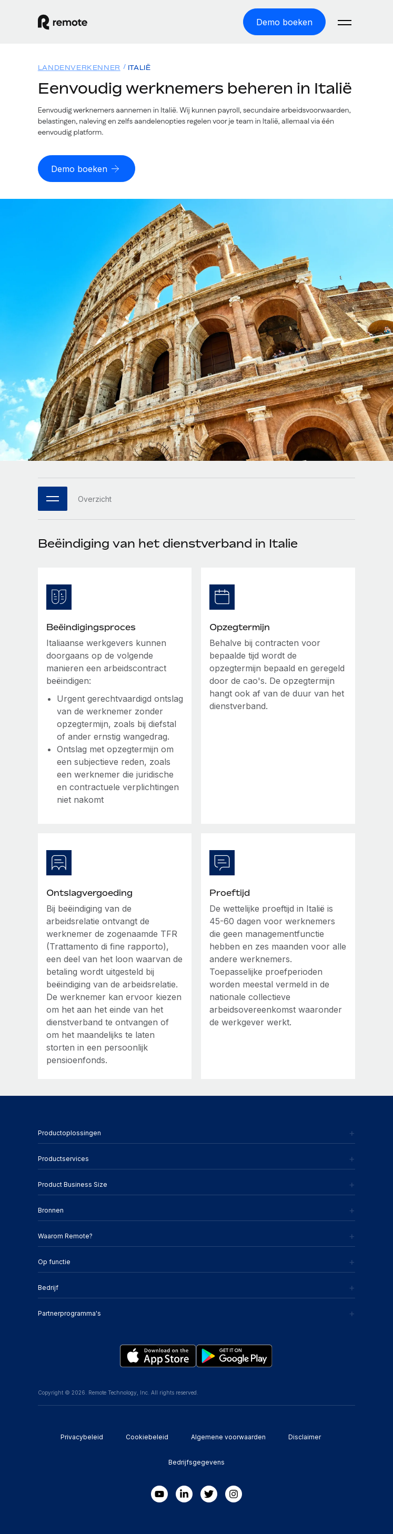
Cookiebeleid (147, 1437)
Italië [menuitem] (139, 68)
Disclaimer (304, 1437)
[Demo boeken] (284, 21)
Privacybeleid (82, 1437)
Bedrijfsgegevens (196, 1462)
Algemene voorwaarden (228, 1437)
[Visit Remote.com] (105, 22)
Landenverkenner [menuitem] (79, 68)
